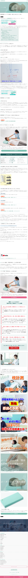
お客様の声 (1, 539)
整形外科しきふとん (2, 556)
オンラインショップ (14, 566)
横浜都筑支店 (1, 548)
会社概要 (10, 572)
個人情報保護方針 (13, 572)
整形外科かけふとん (2, 555)
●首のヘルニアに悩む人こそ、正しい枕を (6, 36)
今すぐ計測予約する (14, 297)
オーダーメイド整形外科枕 (14, 150)
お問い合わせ (1, 564)
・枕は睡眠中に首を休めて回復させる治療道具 (7, 37)
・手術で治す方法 (3, 33)
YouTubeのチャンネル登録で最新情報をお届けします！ (8, 256)
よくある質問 (1, 538)
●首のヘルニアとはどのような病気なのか (6, 30)
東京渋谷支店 (1, 547)
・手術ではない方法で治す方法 (5, 34)
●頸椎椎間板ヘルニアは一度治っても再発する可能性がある (9, 35)
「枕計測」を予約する (14, 347)
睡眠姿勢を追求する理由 (3, 534)
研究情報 (1, 543)
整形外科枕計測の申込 (2, 560)
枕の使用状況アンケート (3, 563)
